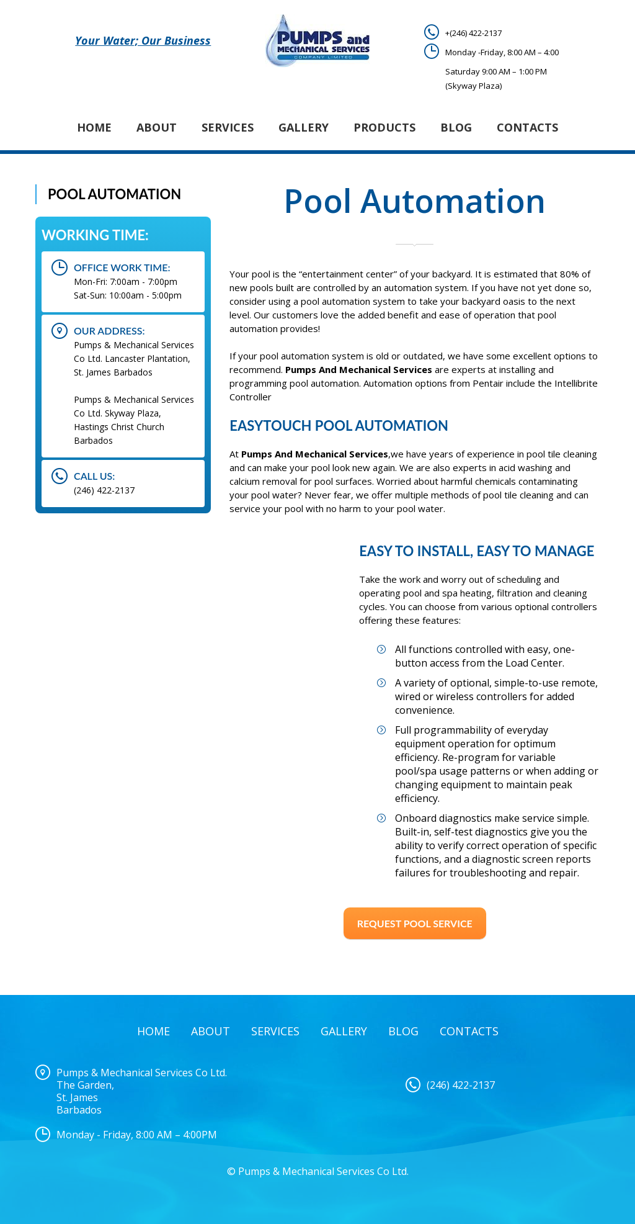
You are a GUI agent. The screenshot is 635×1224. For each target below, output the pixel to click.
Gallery (303, 127)
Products (384, 127)
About (156, 127)
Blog (456, 127)
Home (94, 127)
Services (228, 127)
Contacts (527, 127)
